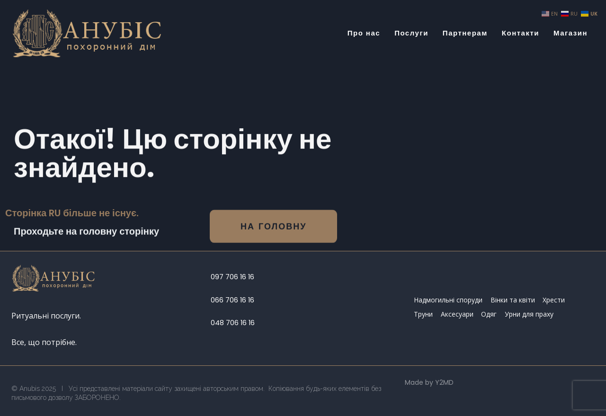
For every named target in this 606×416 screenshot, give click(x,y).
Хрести (554, 299)
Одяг (489, 314)
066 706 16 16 (232, 300)
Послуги (411, 33)
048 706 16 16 (233, 322)
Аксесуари (457, 314)
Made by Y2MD (429, 382)
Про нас (364, 33)
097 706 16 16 (232, 277)
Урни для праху (529, 314)
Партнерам (465, 33)
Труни (423, 314)
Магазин (570, 33)
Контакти (520, 33)
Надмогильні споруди (448, 299)
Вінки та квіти (512, 299)
